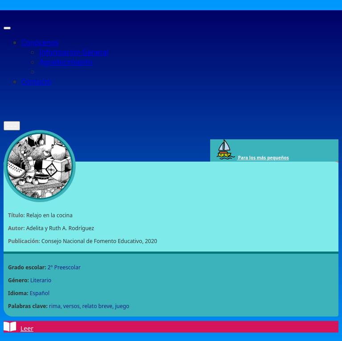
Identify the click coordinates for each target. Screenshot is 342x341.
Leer (18, 327)
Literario (40, 280)
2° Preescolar (64, 267)
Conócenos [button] (39, 42)
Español (39, 293)
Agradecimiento (65, 62)
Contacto (36, 81)
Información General (74, 52)
